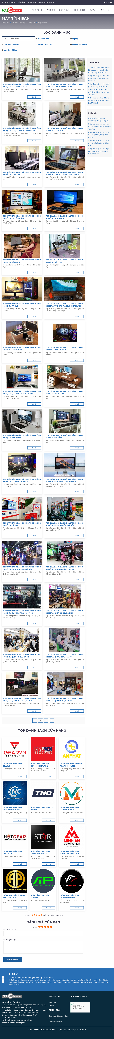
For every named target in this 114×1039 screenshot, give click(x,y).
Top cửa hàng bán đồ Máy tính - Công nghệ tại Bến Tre (65, 261)
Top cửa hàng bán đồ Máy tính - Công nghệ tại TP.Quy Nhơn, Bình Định (22, 129)
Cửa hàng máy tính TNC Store (42, 808)
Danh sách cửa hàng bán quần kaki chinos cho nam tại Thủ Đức (98, 92)
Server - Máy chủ (45, 44)
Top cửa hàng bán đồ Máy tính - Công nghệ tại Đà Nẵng (65, 436)
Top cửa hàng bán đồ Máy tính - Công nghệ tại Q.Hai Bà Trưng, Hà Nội (22, 612)
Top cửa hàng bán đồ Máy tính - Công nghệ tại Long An (22, 173)
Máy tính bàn (42, 23)
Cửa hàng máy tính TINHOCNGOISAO (40, 852)
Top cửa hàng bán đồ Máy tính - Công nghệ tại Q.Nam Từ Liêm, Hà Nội (65, 480)
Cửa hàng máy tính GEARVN (12, 765)
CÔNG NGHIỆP (79, 10)
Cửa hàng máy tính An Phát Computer (71, 765)
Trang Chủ (5, 23)
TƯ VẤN (93, 10)
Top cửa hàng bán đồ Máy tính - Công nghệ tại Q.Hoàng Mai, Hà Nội (22, 568)
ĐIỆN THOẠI (64, 10)
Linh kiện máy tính (12, 44)
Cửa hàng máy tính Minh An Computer (69, 852)
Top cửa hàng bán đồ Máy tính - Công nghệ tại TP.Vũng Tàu (22, 217)
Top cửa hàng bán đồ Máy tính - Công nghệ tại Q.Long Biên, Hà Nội (65, 524)
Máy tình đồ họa (10, 50)
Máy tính (32, 23)
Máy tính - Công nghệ (19, 23)
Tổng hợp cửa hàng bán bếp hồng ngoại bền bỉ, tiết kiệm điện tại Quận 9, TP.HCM (99, 70)
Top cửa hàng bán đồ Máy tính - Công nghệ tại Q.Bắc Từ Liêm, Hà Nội (22, 699)
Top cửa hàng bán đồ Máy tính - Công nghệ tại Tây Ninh (65, 129)
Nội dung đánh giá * (43, 946)
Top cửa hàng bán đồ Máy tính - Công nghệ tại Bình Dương (65, 348)
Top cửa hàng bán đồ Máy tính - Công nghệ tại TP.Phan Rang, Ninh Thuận (65, 305)
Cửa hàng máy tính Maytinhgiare (69, 808)
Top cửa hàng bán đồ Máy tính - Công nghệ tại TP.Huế (22, 305)
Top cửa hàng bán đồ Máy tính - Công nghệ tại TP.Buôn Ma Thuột (65, 85)
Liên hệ (51, 1005)
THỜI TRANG (37, 10)
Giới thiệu (52, 1002)
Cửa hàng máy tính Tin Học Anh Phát (14, 896)
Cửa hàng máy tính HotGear (12, 852)
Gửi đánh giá (12, 959)
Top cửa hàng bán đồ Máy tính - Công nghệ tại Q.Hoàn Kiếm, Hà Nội (65, 568)
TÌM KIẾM (105, 10)
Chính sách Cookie (55, 1022)
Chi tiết (34, 97)
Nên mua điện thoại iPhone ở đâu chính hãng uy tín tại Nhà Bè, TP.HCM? (99, 100)
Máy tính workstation (81, 44)
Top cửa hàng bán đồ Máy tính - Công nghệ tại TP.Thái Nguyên (22, 85)
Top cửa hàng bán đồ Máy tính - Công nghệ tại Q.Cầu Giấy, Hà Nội (65, 655)
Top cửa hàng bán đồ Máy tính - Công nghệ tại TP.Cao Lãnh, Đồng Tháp (65, 173)
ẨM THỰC (51, 10)
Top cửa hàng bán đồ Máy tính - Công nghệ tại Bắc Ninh (22, 436)
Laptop (75, 39)
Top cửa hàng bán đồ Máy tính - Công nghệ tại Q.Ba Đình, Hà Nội (65, 699)
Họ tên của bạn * (43, 932)
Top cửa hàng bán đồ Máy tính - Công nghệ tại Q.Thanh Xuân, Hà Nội (22, 392)
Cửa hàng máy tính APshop (40, 896)
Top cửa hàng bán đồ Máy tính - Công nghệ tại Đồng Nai (65, 392)
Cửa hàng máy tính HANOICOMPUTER (40, 765)
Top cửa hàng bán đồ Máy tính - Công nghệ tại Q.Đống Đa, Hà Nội (22, 655)
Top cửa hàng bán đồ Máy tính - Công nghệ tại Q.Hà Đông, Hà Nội (65, 612)
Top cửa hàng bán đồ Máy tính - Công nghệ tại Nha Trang (65, 217)
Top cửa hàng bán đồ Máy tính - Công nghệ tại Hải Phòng (22, 348)
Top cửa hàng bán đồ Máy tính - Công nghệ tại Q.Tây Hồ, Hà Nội (22, 480)
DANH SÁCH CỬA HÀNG (78, 1007)
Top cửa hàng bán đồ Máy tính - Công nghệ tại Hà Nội (22, 524)
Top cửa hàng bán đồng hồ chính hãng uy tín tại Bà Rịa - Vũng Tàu (98, 78)
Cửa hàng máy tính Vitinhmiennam (69, 896)
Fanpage (108, 2)
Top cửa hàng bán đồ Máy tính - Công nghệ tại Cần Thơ (22, 261)
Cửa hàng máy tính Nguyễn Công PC (12, 808)
